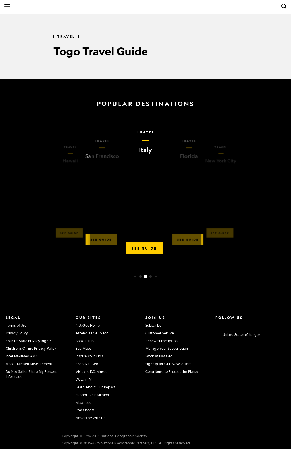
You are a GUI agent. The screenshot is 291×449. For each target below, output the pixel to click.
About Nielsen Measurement (29, 363)
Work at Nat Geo (159, 356)
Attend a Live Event (92, 333)
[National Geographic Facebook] (228, 324)
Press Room (85, 410)
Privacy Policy (17, 333)
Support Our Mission (92, 394)
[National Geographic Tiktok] (270, 324)
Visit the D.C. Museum (93, 371)
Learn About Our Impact (95, 387)
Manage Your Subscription (167, 348)
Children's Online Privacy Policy (31, 348)
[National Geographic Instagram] (217, 324)
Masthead (84, 402)
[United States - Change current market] (237, 335)
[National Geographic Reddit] (280, 324)
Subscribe (153, 325)
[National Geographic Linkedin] (259, 324)
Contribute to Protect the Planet (172, 371)
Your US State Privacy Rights (28, 340)
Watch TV (84, 379)
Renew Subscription (162, 340)
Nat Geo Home (88, 325)
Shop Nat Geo (87, 363)
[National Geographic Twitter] (238, 324)
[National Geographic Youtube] (249, 324)
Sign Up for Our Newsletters (168, 363)
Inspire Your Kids (89, 356)
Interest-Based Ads (21, 356)
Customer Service (160, 333)
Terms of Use (16, 325)
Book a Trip (85, 340)
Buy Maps (83, 348)
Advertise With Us (90, 417)
